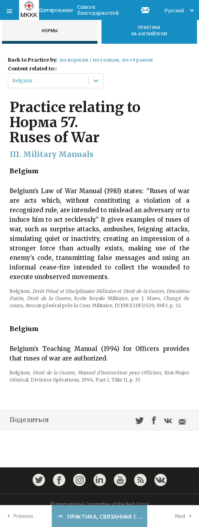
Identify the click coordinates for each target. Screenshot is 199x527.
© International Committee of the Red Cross (99, 504)
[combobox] (13, 80)
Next (185, 516)
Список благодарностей (98, 10)
